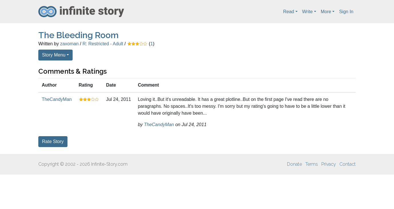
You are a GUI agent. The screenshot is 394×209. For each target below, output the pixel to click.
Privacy (328, 164)
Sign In (346, 11)
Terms (311, 164)
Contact (347, 164)
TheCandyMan (57, 99)
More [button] (326, 11)
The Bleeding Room (78, 35)
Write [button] (307, 11)
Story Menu (53, 54)
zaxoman (69, 43)
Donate (294, 164)
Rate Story (53, 141)
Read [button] (288, 11)
